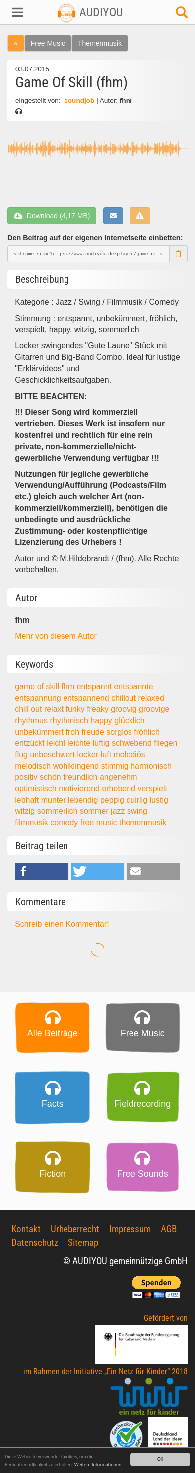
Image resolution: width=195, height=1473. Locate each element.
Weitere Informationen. (98, 1466)
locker (89, 754)
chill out (29, 709)
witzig (26, 811)
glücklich (129, 720)
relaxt (55, 709)
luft (107, 754)
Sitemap (83, 1242)
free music (99, 822)
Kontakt (26, 1229)
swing (137, 811)
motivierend (80, 788)
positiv (27, 777)
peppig (113, 800)
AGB (169, 1229)
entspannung (39, 698)
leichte (80, 743)
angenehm (118, 777)
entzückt (31, 743)
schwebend (133, 743)
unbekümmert (40, 732)
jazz (119, 811)
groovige (154, 709)
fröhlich (147, 732)
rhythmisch (70, 720)
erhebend (119, 788)
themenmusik (142, 822)
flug (22, 754)
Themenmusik (100, 43)
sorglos (120, 732)
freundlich (81, 777)
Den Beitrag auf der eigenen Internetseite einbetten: (95, 238)
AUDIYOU (90, 12)
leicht (57, 743)
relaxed (151, 698)
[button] (16, 12)
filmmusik (32, 822)
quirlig (137, 800)
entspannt (95, 686)
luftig (102, 743)
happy (102, 720)
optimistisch (37, 788)
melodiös (129, 754)
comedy (65, 822)
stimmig (116, 766)
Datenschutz (34, 1242)
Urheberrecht (75, 1229)
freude (93, 732)
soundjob (79, 100)
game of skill (38, 686)
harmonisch (151, 766)
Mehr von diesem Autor (56, 636)
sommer (95, 811)
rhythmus (32, 720)
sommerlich (58, 811)
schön (51, 777)
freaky (99, 709)
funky (76, 709)
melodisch (34, 766)
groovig (125, 709)
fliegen (165, 743)
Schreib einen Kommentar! (62, 924)
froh (73, 732)
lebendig (84, 800)
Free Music (48, 43)
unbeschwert (53, 754)
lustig (159, 800)
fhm (69, 686)
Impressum (130, 1229)
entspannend (87, 698)
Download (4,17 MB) (52, 216)
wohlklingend (77, 766)
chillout (124, 698)
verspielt (152, 788)
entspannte (133, 686)
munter (54, 800)
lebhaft (28, 800)
